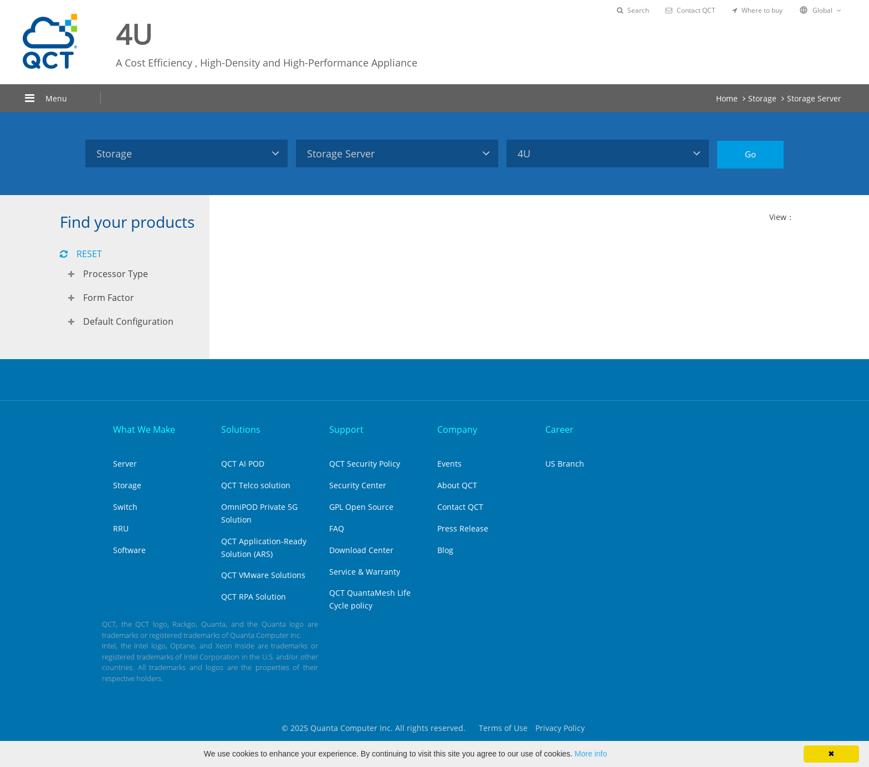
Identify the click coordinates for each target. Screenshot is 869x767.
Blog (445, 550)
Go (750, 154)
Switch (125, 507)
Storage (762, 98)
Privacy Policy (560, 728)
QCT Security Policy (364, 463)
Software (129, 550)
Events (449, 463)
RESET (81, 254)
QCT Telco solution (255, 485)
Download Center (361, 550)
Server (125, 463)
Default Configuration (128, 321)
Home (727, 98)
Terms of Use (503, 728)
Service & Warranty (364, 571)
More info (591, 753)
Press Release (462, 528)
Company (457, 429)
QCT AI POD (242, 463)
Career (559, 429)
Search (633, 10)
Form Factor (108, 298)
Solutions (240, 429)
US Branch (564, 463)
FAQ (336, 528)
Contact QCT (690, 10)
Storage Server (814, 98)
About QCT (457, 485)
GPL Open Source (361, 507)
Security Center (357, 485)
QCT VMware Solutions (263, 575)
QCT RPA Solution (253, 596)
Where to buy (757, 10)
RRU (121, 528)
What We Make (144, 429)
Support (346, 429)
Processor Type (115, 274)
